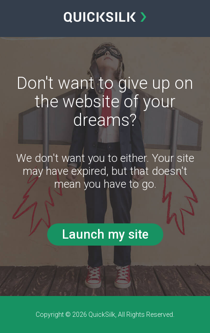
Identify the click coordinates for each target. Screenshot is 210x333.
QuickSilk (101, 314)
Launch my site (105, 234)
